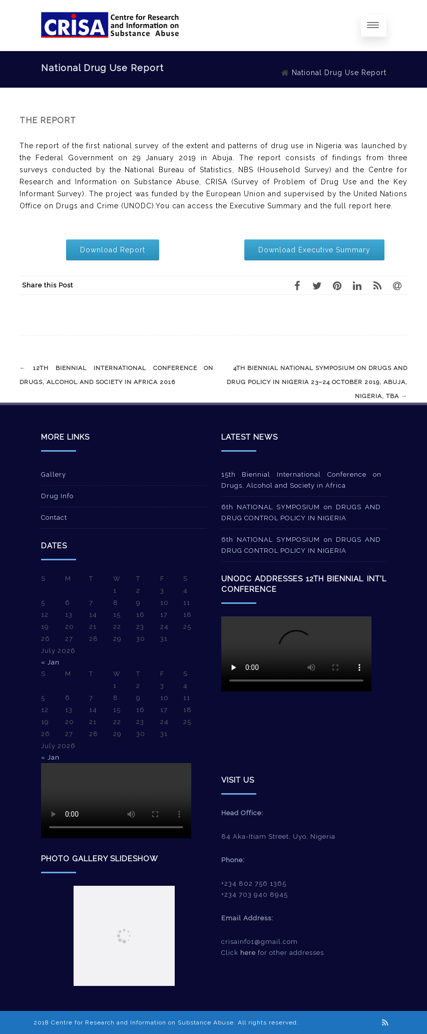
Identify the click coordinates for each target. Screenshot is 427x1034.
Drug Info (57, 496)
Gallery (53, 474)
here (248, 952)
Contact (54, 517)
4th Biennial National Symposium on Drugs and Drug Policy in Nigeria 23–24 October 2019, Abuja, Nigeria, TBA (317, 382)
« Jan (50, 662)
